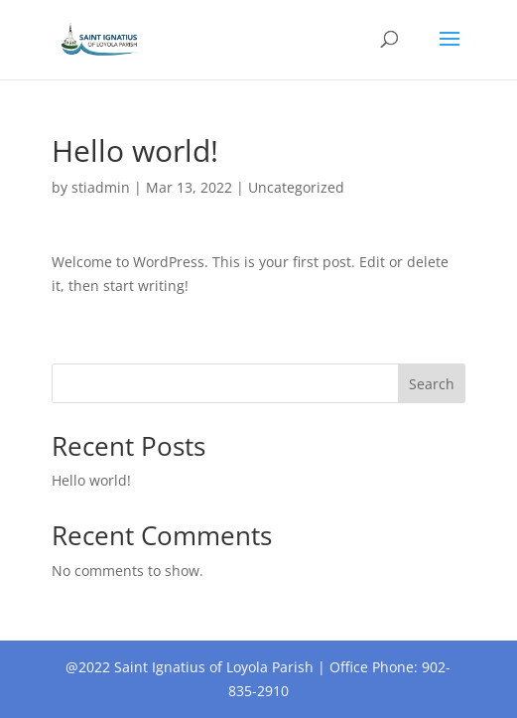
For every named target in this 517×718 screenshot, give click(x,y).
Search (431, 383)
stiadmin (100, 187)
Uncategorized (296, 187)
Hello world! (91, 480)
